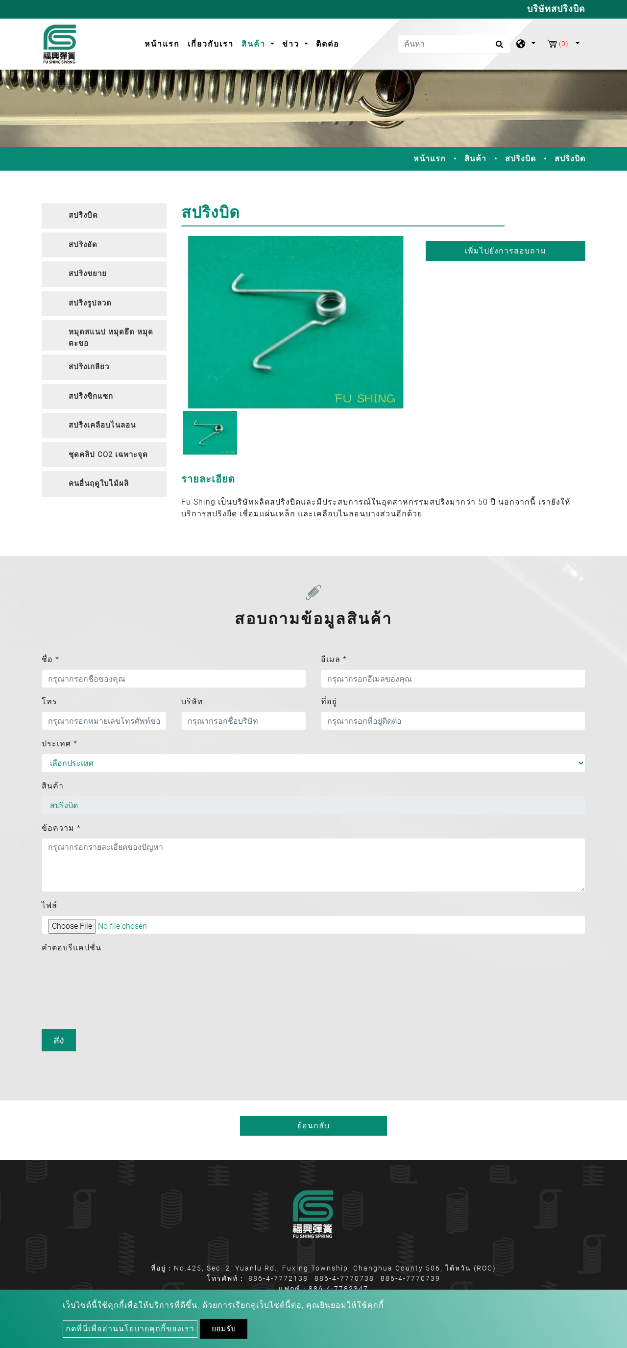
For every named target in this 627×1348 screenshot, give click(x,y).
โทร (49, 701)
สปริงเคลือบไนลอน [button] (102, 425)
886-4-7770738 (344, 1278)
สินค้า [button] (254, 44)
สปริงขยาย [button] (88, 273)
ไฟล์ (49, 905)
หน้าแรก (164, 43)
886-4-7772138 (278, 1278)
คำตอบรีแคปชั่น (71, 947)
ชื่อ (50, 659)
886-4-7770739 (410, 1278)
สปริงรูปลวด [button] (90, 303)
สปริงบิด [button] (83, 215)
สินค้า (475, 158)
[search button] (498, 47)
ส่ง (58, 1040)
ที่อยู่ (329, 701)
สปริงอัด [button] (83, 244)
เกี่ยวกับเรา (211, 44)
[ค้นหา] (454, 44)
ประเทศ (59, 743)
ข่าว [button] (292, 44)
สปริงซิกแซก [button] (91, 396)
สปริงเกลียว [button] (89, 366)
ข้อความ (61, 828)
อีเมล (334, 659)
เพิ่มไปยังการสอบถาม (505, 250)
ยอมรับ (224, 1328)
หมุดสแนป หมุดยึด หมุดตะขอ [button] (111, 338)
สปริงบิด (520, 158)
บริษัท (192, 701)
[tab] (104, 216)
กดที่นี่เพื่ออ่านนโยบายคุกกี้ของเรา (130, 1328)
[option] (296, 322)
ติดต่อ (327, 44)
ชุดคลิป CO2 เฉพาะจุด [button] (108, 454)
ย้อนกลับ (313, 1125)
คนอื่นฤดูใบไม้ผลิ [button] (99, 483)
